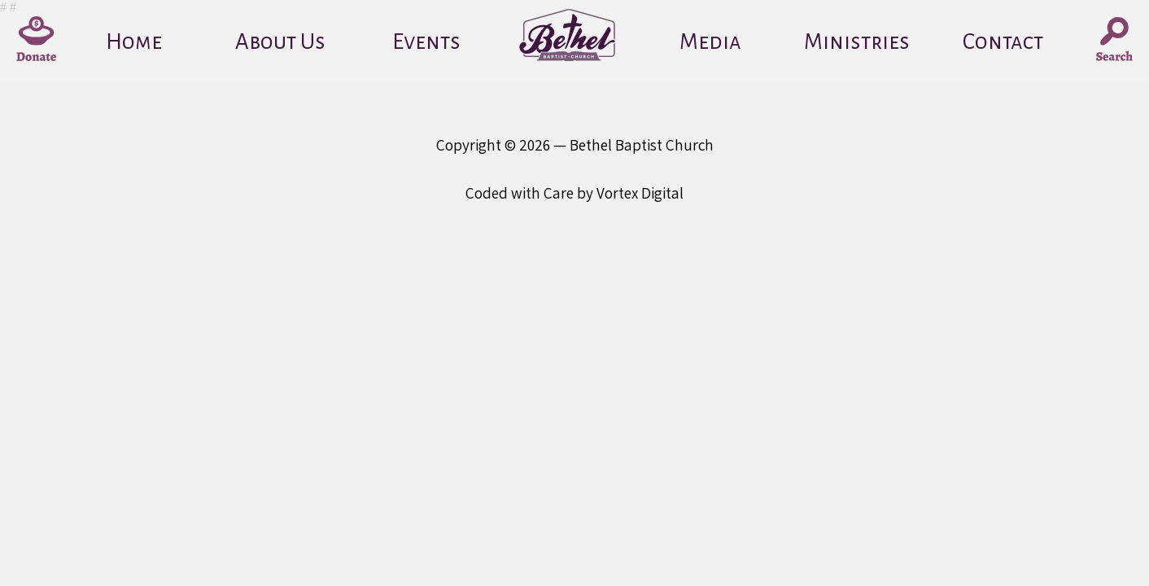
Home (134, 42)
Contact (1003, 42)
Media (710, 42)
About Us (280, 42)
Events (426, 42)
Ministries (857, 42)
